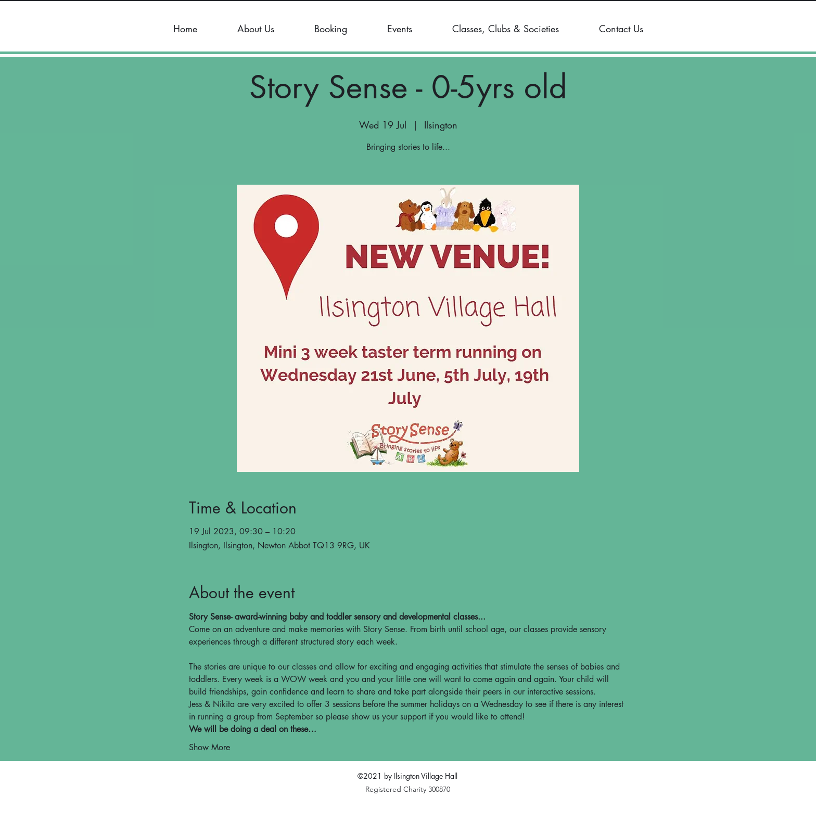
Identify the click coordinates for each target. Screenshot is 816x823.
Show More (209, 747)
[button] (255, 29)
